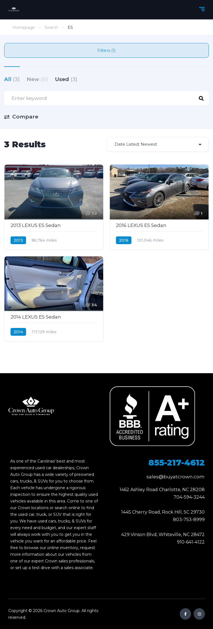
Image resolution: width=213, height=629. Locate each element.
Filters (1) (106, 50)
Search (51, 27)
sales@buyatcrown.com (175, 476)
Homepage (23, 27)
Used (66, 79)
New (37, 79)
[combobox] (157, 144)
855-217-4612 (176, 463)
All (12, 79)
